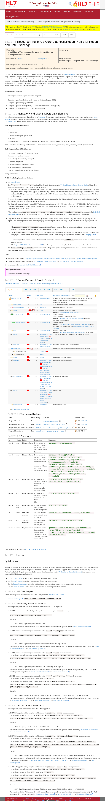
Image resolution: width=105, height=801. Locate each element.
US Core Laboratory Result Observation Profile (46, 398)
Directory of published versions (72, 29)
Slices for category (18, 313)
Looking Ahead (12, 17)
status (15, 309)
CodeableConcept (45, 313)
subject (15, 334)
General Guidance (19, 586)
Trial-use (20, 58)
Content (9, 35)
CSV (26, 549)
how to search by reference (81, 626)
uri (41, 304)
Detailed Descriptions (23, 35)
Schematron (40, 549)
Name (10, 294)
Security (57, 11)
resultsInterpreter (18, 375)
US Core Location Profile (46, 340)
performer (16, 359)
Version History (37, 799)
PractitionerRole (45, 383)
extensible (81, 332)
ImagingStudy (90, 234)
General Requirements (20, 583)
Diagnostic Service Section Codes (54, 424)
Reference (43, 334)
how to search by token (36, 648)
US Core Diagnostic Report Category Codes (72, 324)
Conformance (19, 11)
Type (41, 294)
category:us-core (20, 321)
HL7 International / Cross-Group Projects (28, 797)
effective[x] (16, 348)
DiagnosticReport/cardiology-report (60, 258)
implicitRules (17, 304)
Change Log (88, 11)
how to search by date (60, 699)
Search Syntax (17, 580)
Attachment (43, 404)
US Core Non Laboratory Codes (68, 332)
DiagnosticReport (69, 74)
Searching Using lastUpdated (40, 759)
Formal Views (12, 121)
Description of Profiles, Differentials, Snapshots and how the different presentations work (33, 283)
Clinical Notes (15, 182)
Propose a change (63, 799)
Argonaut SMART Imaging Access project (27, 244)
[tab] (14, 289)
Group (42, 338)
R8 (94, 29)
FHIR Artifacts (45, 11)
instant (42, 356)
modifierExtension (18, 307)
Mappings (37, 35)
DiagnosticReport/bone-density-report (37, 258)
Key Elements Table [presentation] (14, 289)
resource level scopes (14, 598)
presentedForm (17, 404)
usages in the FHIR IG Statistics (30, 264)
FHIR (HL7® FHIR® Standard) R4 (53, 27)
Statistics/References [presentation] (61, 289)
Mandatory (42, 117)
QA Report (27, 799)
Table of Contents (17, 799)
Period (42, 353)
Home (8, 11)
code (41, 309)
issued (15, 356)
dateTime (42, 351)
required (76, 311)
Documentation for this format (19, 408)
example (80, 317)
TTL (72, 35)
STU (33, 27)
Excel (32, 549)
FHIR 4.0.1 (73, 797)
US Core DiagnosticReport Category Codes (74, 185)
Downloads (77, 11)
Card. (37, 294)
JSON (64, 35)
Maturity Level (42, 58)
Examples (66, 11)
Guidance (32, 11)
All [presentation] (73, 289)
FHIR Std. (84, 420)
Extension (43, 307)
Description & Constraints (61, 295)
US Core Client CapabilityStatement (45, 261)
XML (56, 35)
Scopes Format (18, 578)
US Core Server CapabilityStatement (71, 261)
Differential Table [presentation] (30, 289)
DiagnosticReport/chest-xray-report (86, 258)
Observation (43, 402)
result (15, 389)
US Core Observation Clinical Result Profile (46, 392)
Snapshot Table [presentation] (45, 289)
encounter (16, 344)
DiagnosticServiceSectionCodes (68, 317)
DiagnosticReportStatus (66, 311)
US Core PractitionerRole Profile (45, 369)
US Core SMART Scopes (56, 594)
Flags (29, 294)
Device (47, 338)
